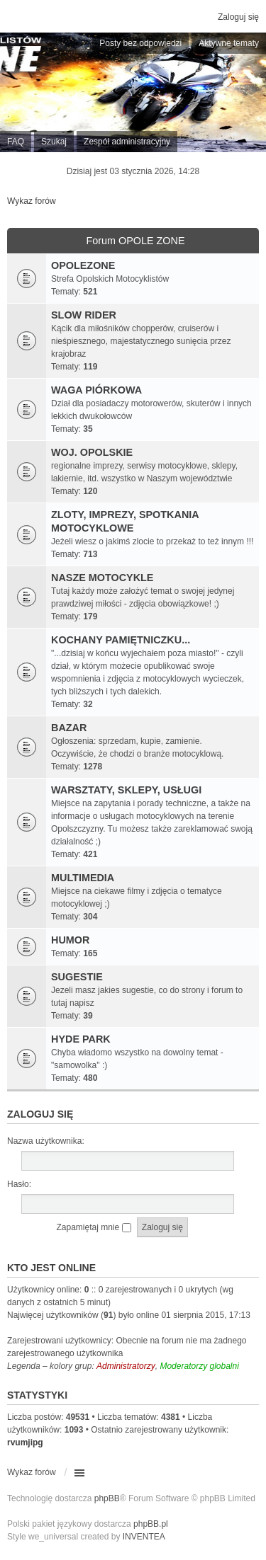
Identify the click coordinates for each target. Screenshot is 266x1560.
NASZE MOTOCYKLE (102, 577)
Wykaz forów (31, 201)
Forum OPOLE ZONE (135, 240)
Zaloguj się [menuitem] (238, 17)
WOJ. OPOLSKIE (92, 452)
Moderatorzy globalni (199, 1366)
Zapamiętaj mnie (93, 1227)
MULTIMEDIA (82, 877)
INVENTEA (144, 1537)
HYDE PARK (81, 1039)
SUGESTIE (77, 976)
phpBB (107, 1498)
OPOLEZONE (83, 265)
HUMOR (70, 940)
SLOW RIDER (83, 315)
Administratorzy (125, 1366)
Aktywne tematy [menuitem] (229, 43)
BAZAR (69, 727)
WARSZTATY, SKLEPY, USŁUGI (126, 790)
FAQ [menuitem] (15, 142)
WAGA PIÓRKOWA (96, 390)
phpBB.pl (150, 1524)
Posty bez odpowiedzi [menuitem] (140, 43)
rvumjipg (25, 1442)
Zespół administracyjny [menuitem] (127, 142)
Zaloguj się (40, 1114)
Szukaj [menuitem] (54, 142)
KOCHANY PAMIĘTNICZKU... (120, 640)
